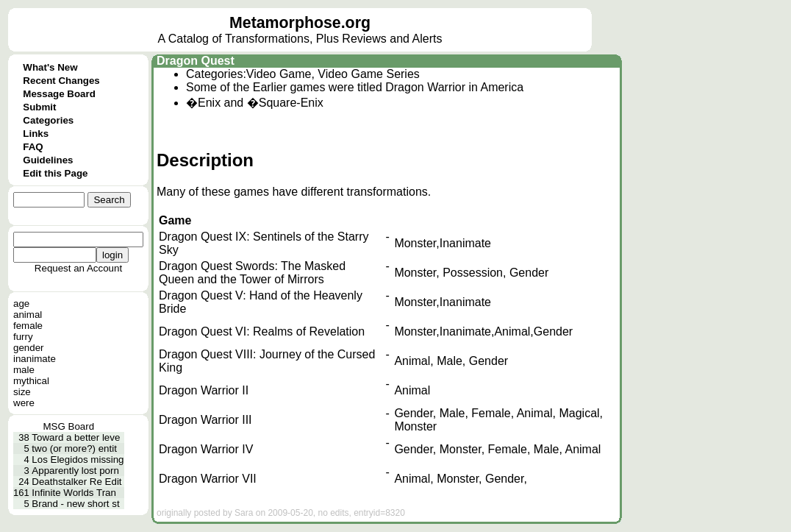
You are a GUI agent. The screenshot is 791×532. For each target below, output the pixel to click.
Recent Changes (61, 80)
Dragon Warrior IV (206, 449)
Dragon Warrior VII (208, 478)
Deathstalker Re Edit (76, 481)
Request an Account (78, 268)
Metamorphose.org (300, 23)
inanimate (34, 358)
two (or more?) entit (74, 448)
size (22, 391)
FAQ (33, 146)
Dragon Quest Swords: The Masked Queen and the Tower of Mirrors (252, 272)
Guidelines (48, 160)
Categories (48, 120)
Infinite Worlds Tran (74, 492)
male (24, 369)
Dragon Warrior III (205, 420)
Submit (39, 107)
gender (28, 347)
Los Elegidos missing (78, 459)
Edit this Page (55, 173)
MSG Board (68, 426)
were (24, 402)
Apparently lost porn (75, 470)
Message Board (59, 93)
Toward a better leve (76, 437)
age (21, 303)
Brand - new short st (75, 503)
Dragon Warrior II (203, 390)
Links (36, 133)
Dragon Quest (196, 60)
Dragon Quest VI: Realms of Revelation (262, 331)
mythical (31, 380)
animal (27, 314)
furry (23, 336)
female (28, 325)
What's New (50, 67)
